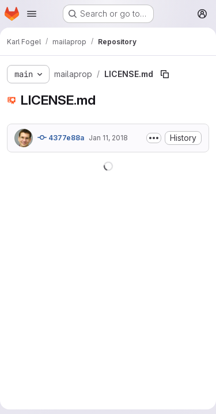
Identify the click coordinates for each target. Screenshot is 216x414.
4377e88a (60, 137)
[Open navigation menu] (31, 14)
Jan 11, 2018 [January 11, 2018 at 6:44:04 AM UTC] (108, 137)
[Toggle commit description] (153, 138)
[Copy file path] (165, 74)
